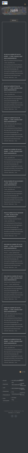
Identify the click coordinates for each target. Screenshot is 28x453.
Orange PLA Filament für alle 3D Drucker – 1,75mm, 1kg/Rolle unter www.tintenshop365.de (13, 309)
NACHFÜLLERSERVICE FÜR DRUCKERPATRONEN (14, 383)
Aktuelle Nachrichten (22, 384)
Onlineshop (10, 412)
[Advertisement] (14, 37)
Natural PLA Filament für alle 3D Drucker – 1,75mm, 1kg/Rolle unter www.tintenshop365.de (13, 341)
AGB (4, 388)
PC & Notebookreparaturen (14, 393)
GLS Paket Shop (14, 399)
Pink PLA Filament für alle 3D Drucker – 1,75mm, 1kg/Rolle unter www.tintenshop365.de (13, 214)
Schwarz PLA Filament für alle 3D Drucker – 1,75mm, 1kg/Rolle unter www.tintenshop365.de (13, 151)
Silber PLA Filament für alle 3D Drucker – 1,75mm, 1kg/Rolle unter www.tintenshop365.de (13, 119)
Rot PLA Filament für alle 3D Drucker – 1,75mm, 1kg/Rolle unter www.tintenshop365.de (14, 183)
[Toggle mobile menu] (25, 4)
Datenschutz (5, 391)
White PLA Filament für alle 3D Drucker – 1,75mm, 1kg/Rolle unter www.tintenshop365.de (13, 88)
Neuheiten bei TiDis (22, 394)
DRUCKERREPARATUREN (14, 388)
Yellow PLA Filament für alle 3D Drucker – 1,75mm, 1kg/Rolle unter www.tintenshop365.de (13, 56)
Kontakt (5, 380)
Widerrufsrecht (5, 395)
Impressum (5, 384)
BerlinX (18, 412)
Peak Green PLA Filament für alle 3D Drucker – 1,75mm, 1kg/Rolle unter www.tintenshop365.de (13, 278)
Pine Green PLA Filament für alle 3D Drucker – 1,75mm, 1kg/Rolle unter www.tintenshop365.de (13, 246)
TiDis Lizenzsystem (5, 399)
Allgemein (22, 389)
